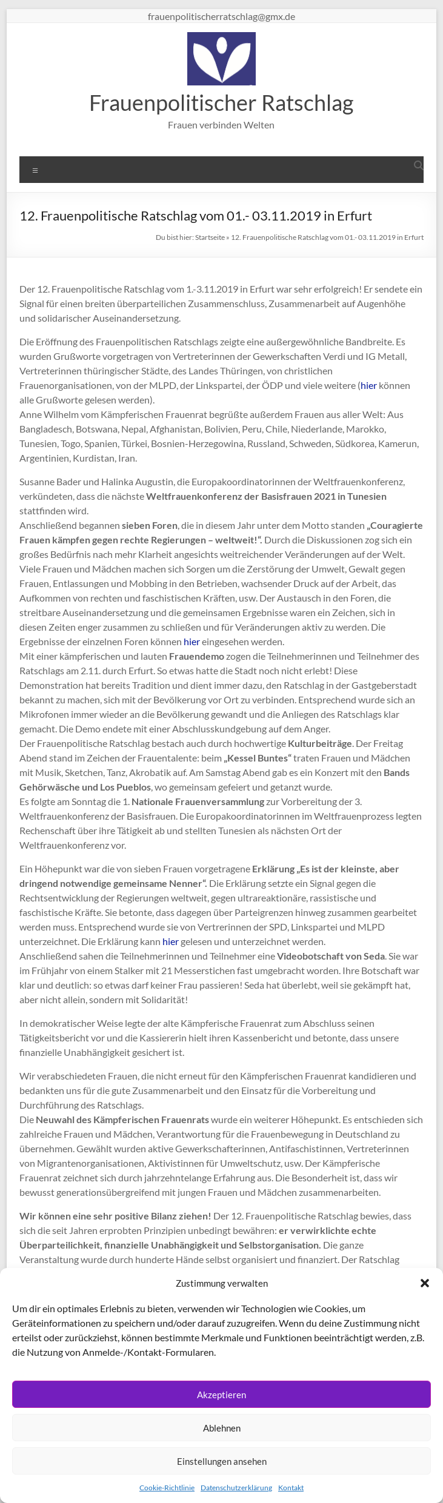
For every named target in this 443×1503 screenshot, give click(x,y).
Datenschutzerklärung (236, 1487)
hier (369, 385)
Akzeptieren (221, 1394)
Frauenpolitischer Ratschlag (221, 102)
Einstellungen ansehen (222, 1461)
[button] (425, 1283)
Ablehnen (222, 1427)
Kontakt (291, 1487)
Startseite (210, 237)
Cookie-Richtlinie (167, 1487)
